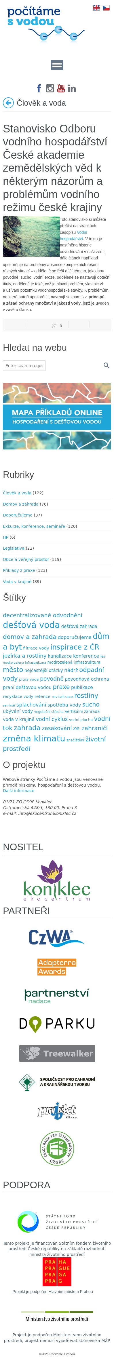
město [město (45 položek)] (13, 669)
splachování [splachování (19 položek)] (31, 705)
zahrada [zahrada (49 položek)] (27, 728)
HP (5, 537)
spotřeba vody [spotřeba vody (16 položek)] (64, 705)
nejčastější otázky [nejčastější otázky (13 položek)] (43, 670)
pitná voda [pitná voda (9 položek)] (29, 679)
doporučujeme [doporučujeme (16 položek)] (75, 637)
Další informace (18, 790)
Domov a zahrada (21, 504)
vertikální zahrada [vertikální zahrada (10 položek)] (82, 711)
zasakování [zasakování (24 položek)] (57, 728)
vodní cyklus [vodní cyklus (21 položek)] (52, 719)
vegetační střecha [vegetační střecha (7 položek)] (49, 712)
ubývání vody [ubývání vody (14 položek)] (18, 711)
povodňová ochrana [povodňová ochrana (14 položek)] (87, 679)
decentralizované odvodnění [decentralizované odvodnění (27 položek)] (42, 615)
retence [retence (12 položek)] (42, 696)
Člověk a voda (17, 493)
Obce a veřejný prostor (26, 559)
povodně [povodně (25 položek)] (52, 678)
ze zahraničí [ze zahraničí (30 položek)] (90, 728)
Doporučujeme (18, 515)
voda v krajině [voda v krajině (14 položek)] (19, 719)
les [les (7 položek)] (102, 656)
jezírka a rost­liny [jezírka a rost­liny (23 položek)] (25, 656)
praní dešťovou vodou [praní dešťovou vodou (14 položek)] (27, 687)
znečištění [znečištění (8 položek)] (75, 740)
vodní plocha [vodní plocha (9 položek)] (81, 719)
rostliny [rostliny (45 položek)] (86, 695)
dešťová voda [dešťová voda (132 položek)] (31, 625)
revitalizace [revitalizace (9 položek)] (62, 696)
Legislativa (13, 548)
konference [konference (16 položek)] (86, 656)
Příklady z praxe (19, 570)
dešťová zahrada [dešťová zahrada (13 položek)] (79, 626)
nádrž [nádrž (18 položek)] (71, 670)
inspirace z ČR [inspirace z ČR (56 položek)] (74, 647)
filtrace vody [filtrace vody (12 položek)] (36, 648)
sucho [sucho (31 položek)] (91, 704)
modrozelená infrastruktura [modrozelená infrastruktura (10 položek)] (73, 662)
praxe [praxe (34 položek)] (61, 687)
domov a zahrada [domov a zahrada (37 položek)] (29, 636)
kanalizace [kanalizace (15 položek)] (60, 656)
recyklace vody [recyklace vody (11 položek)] (18, 696)
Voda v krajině (17, 581)
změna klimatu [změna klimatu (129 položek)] (34, 738)
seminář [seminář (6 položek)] (9, 705)
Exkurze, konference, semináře (34, 526)
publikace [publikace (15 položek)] (82, 687)
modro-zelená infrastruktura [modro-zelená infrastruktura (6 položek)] (24, 663)
